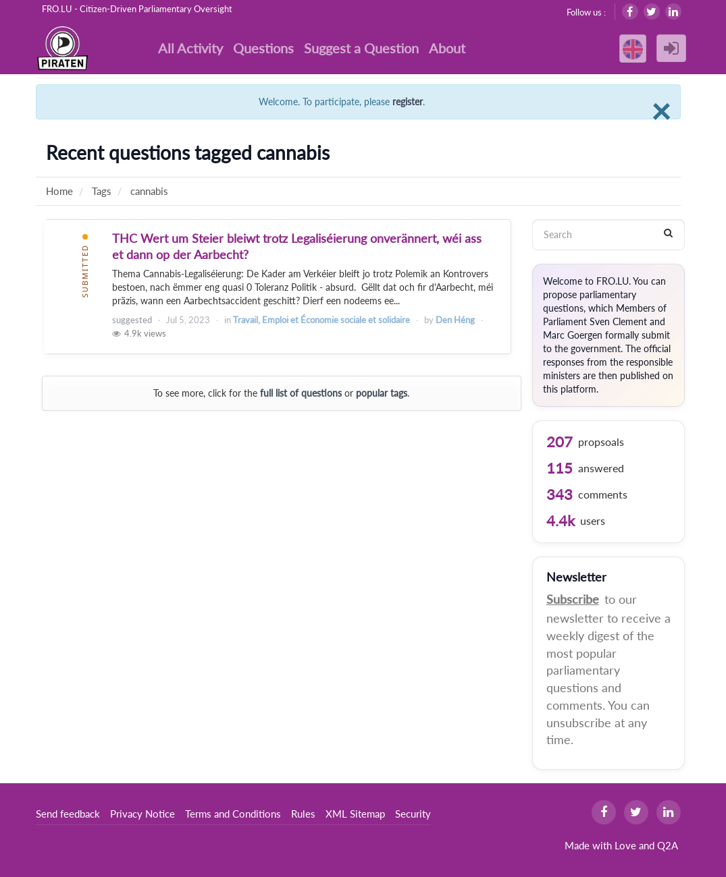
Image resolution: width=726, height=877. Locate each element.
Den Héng (455, 319)
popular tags (381, 393)
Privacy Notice (142, 814)
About (447, 48)
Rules (303, 814)
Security (413, 814)
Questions (263, 48)
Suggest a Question (361, 48)
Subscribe (572, 599)
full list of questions (301, 393)
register (407, 101)
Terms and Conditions (233, 814)
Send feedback (68, 814)
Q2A (667, 845)
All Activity (190, 48)
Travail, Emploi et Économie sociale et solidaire (321, 319)
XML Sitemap (355, 814)
